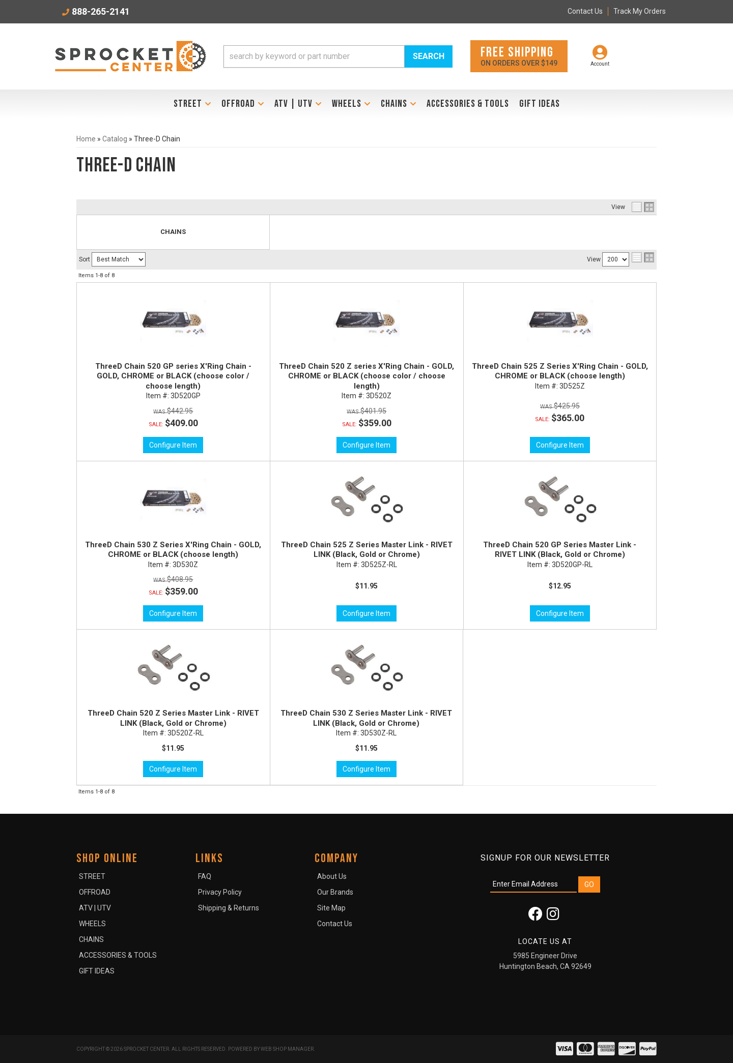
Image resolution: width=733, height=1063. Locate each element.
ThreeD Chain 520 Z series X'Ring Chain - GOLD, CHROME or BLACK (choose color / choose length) (366, 376)
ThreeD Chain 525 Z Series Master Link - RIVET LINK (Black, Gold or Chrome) (367, 549)
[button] (338, 56)
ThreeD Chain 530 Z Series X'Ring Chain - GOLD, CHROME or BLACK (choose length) (173, 549)
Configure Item (173, 445)
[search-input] (314, 56)
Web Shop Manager (287, 1049)
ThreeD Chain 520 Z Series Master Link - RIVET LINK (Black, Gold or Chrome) (173, 718)
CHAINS (173, 231)
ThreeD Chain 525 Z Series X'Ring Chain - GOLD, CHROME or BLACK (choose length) (560, 371)
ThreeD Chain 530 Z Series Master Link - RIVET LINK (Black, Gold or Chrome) (366, 718)
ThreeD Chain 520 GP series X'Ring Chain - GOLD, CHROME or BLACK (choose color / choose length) (173, 376)
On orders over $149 (519, 55)
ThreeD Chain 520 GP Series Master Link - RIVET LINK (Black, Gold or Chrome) (559, 549)
